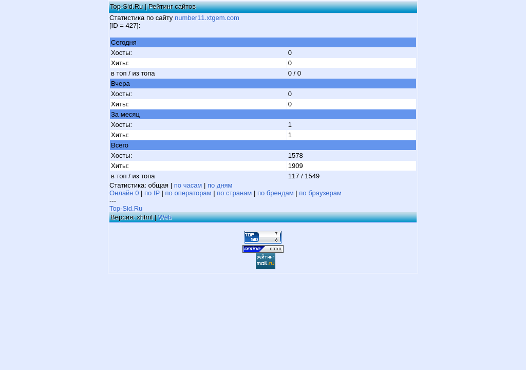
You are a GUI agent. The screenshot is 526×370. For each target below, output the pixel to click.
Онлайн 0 (124, 193)
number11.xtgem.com (207, 18)
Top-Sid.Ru (125, 208)
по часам (188, 185)
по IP (152, 193)
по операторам (188, 193)
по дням (220, 185)
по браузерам (320, 193)
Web (165, 217)
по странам (234, 193)
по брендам (275, 193)
